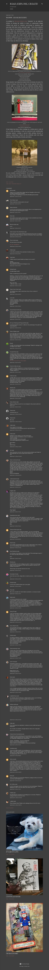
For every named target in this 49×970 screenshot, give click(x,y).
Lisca (11, 297)
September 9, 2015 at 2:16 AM (15, 265)
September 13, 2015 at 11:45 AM (15, 692)
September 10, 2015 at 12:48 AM (16, 421)
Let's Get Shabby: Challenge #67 (24, 72)
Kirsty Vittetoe (13, 402)
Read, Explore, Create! (24, 3)
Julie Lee (12, 759)
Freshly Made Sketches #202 (24, 124)
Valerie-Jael (12, 207)
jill (10, 343)
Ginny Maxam (13, 625)
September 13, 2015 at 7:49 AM (15, 658)
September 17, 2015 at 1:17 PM (15, 789)
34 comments (11, 854)
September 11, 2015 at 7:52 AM (15, 526)
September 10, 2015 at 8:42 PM (15, 475)
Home (11, 9)
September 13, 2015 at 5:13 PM (15, 730)
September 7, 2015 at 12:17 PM (15, 203)
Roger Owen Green (14, 289)
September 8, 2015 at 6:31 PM (15, 253)
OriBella (11, 792)
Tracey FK (12, 611)
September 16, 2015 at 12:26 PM (15, 772)
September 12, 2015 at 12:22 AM (15, 622)
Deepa (11, 410)
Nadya (11, 597)
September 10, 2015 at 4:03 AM (15, 446)
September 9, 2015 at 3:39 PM (15, 362)
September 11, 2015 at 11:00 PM (15, 607)
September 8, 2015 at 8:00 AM (15, 236)
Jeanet (11, 542)
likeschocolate (13, 224)
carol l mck (12, 661)
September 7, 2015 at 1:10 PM (15, 212)
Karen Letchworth (14, 460)
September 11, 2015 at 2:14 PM (15, 593)
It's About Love (12, 852)
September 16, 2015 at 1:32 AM (15, 744)
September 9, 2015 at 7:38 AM (15, 306)
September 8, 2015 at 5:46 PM (15, 246)
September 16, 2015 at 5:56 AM (15, 755)
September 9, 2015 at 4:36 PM (15, 372)
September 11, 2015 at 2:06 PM (15, 586)
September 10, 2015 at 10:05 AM (16, 456)
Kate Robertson (13, 551)
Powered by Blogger (24, 964)
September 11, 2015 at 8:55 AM (15, 539)
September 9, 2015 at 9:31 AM (15, 319)
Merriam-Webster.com (20, 21)
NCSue (11, 190)
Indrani (11, 425)
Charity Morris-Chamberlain (16, 734)
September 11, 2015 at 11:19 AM (15, 570)
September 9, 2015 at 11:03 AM (15, 339)
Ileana (11, 677)
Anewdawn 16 (13, 574)
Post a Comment (9, 807)
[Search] (42, 3)
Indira (11, 723)
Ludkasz (12, 801)
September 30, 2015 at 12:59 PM (16, 805)
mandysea (12, 748)
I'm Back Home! (12, 953)
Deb (11, 775)
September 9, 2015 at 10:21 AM (15, 327)
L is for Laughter (13, 897)
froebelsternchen (14, 515)
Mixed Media (14, 183)
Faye (11, 589)
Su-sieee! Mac (13, 351)
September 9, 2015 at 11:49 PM (15, 406)
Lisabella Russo (13, 696)
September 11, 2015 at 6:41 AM (15, 487)
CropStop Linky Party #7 (24, 126)
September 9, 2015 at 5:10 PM (15, 384)
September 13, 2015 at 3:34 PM (15, 719)
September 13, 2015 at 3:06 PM (15, 700)
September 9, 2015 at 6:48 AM (15, 294)
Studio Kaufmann (14, 648)
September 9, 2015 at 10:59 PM (15, 398)
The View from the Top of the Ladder (18, 360)
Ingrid (11, 257)
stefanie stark (13, 704)
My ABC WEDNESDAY (14, 244)
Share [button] (7, 854)
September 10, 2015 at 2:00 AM (15, 430)
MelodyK (12, 269)
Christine (12, 582)
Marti (11, 216)
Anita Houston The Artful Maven (17, 231)
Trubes (11, 433)
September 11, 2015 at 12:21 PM (15, 578)
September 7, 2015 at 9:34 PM (15, 228)
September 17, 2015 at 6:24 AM (15, 780)
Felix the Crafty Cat (14, 366)
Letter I (10, 183)
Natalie (11, 387)
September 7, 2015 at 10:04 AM (15, 196)
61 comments (11, 955)
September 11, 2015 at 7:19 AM (15, 511)
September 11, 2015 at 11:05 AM (15, 558)
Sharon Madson (13, 331)
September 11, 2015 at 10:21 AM (15, 547)
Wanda (11, 562)
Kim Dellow (12, 784)
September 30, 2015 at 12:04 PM (16, 797)
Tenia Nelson (13, 200)
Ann (11, 450)
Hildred (11, 250)
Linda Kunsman (13, 478)
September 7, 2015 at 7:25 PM (15, 220)
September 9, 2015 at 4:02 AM (15, 285)
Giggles (11, 490)
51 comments (11, 898)
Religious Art (19, 183)
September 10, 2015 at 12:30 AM (16, 414)
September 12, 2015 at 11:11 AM (15, 631)
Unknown (12, 375)
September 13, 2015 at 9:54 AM (15, 673)
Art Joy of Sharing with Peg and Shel (18, 322)
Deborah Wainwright (14, 529)
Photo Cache (13, 240)
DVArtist (12, 635)
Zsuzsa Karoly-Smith (14, 309)
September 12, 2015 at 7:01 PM (15, 644)
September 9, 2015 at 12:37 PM (15, 348)
